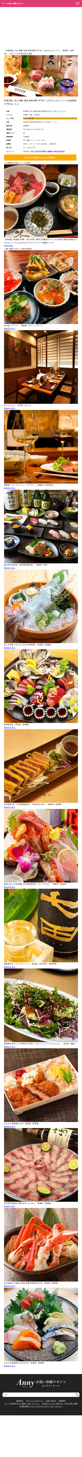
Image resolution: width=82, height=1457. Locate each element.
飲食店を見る (9, 329)
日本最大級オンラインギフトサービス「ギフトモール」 (41, 1406)
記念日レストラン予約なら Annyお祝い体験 (60, 1403)
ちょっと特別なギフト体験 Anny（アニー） (22, 1403)
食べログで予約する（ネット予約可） (40, 158)
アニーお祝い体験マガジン (13, 4)
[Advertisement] (41, 26)
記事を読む (8, 246)
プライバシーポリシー (34, 1401)
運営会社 (19, 1401)
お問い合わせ (51, 1401)
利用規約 (62, 1401)
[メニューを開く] (77, 3)
